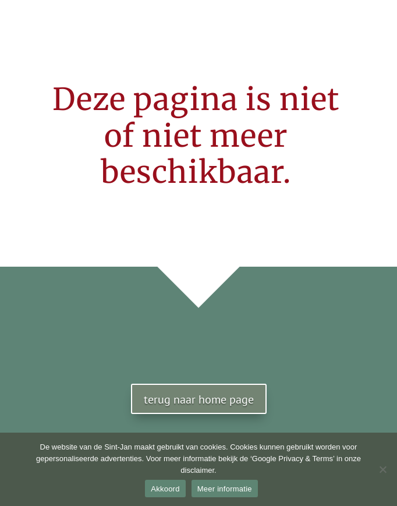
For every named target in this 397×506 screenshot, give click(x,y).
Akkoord (165, 488)
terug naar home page (199, 399)
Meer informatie (224, 488)
